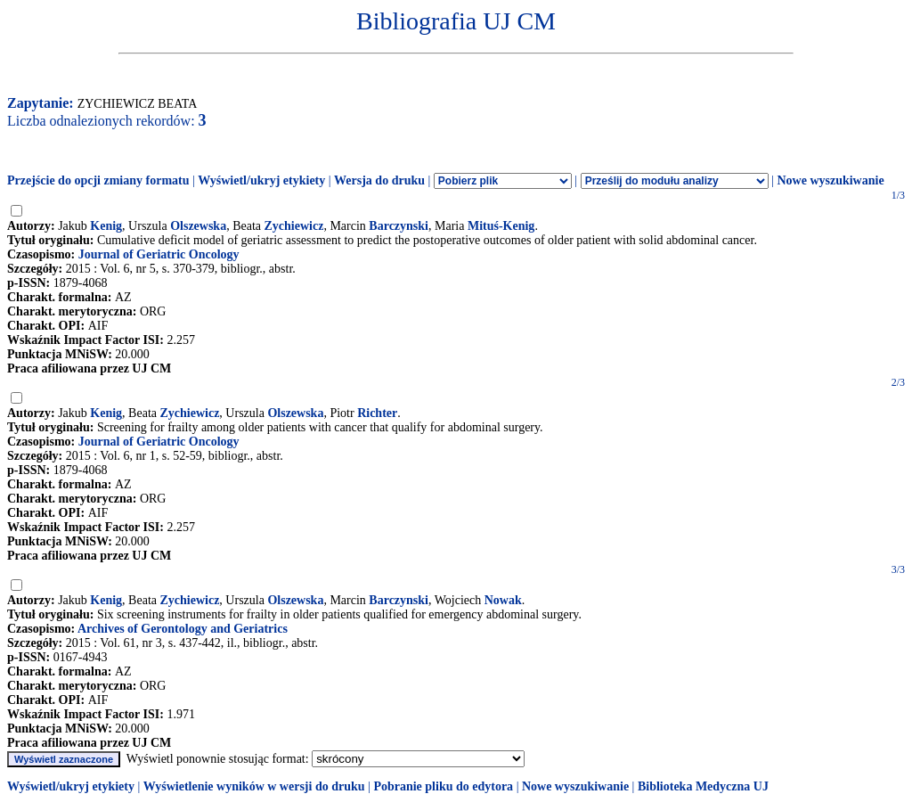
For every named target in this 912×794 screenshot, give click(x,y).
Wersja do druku (379, 180)
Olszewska (198, 226)
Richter (377, 413)
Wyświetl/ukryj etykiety (261, 180)
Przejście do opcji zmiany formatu (98, 180)
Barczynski (398, 226)
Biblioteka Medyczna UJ (703, 786)
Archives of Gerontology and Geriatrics (182, 628)
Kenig (106, 226)
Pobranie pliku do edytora (443, 786)
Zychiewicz (294, 226)
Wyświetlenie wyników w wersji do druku (254, 786)
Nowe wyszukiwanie (830, 180)
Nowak (503, 600)
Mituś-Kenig (501, 226)
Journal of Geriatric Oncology (159, 254)
